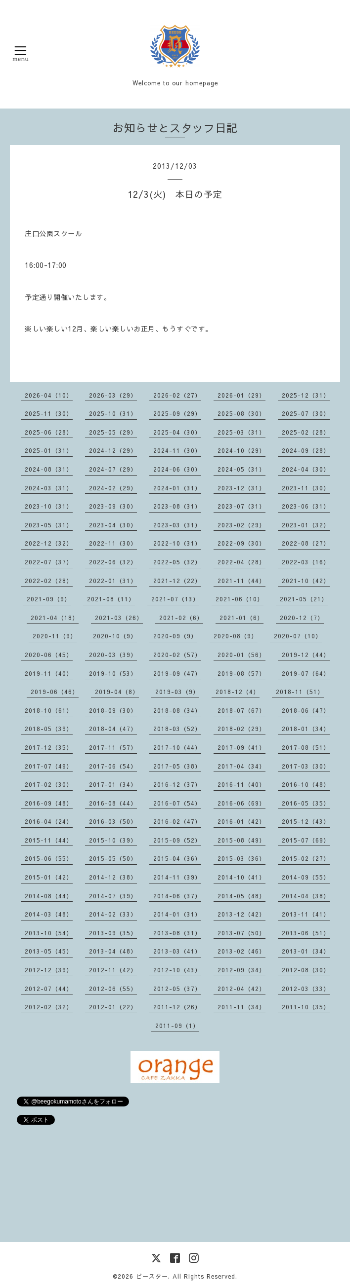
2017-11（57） (113, 747)
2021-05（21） (304, 599)
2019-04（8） (117, 692)
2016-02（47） (177, 821)
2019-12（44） (306, 655)
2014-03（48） (49, 914)
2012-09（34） (241, 970)
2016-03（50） (113, 821)
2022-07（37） (49, 562)
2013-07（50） (241, 933)
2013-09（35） (113, 933)
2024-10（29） (241, 450)
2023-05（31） (49, 525)
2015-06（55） (49, 858)
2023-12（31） (241, 488)
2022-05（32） (177, 562)
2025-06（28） (49, 432)
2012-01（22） (113, 1007)
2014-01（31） (177, 914)
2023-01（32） (306, 525)
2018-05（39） (49, 729)
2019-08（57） (241, 673)
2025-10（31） (113, 413)
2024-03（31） (49, 488)
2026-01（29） (241, 395)
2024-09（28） (306, 450)
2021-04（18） (55, 618)
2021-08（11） (111, 599)
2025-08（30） (241, 413)
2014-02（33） (113, 914)
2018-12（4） (238, 692)
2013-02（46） (241, 951)
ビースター (152, 1276)
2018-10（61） (49, 710)
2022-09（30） (241, 543)
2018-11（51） (300, 692)
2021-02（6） (181, 618)
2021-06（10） (239, 599)
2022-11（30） (113, 543)
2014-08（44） (49, 896)
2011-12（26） (177, 1007)
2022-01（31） (113, 581)
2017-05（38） (177, 766)
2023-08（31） (177, 506)
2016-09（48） (49, 803)
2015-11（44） (49, 840)
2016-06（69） (241, 803)
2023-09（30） (113, 506)
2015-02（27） (306, 858)
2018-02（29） (241, 729)
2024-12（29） (113, 450)
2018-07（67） (241, 710)
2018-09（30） (113, 710)
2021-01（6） (241, 618)
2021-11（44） (241, 581)
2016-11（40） (241, 784)
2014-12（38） (113, 877)
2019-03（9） (177, 692)
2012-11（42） (113, 970)
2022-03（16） (306, 562)
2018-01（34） (306, 729)
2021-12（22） (177, 581)
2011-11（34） (241, 1007)
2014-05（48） (241, 896)
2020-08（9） (236, 636)
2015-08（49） (241, 840)
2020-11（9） (55, 636)
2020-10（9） (115, 636)
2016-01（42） (241, 821)
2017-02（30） (49, 784)
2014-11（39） (177, 877)
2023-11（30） (306, 488)
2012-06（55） (113, 989)
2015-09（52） (177, 840)
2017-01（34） (113, 784)
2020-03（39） (113, 655)
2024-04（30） (306, 469)
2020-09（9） (175, 636)
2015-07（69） (306, 840)
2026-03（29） (113, 395)
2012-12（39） (49, 970)
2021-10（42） (306, 581)
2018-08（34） (177, 710)
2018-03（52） (177, 729)
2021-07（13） (175, 599)
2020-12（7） (302, 618)
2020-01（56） (241, 655)
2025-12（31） (306, 395)
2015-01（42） (49, 877)
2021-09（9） (49, 599)
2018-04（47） (113, 729)
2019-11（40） (49, 673)
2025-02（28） (306, 432)
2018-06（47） (306, 710)
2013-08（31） (177, 933)
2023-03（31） (177, 525)
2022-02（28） (49, 581)
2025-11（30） (49, 413)
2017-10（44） (177, 747)
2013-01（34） (306, 951)
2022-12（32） (49, 543)
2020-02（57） (177, 655)
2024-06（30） (177, 469)
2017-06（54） (113, 766)
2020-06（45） (49, 655)
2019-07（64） (306, 673)
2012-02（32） (49, 1007)
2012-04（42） (241, 989)
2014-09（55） (306, 877)
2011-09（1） (177, 1026)
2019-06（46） (55, 692)
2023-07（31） (241, 506)
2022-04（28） (241, 562)
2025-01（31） (49, 450)
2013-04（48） (113, 951)
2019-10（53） (113, 673)
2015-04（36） (177, 858)
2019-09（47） (177, 673)
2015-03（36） (241, 858)
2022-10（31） (177, 543)
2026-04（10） (49, 395)
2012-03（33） (306, 989)
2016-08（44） (113, 803)
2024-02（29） (113, 488)
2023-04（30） (113, 525)
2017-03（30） (306, 766)
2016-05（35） (306, 803)
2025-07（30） (306, 413)
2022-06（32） (113, 562)
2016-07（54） (177, 803)
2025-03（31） (241, 432)
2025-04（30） (177, 432)
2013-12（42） (241, 914)
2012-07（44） (49, 989)
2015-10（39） (113, 840)
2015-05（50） (113, 858)
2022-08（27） (306, 543)
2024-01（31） (177, 488)
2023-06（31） (306, 506)
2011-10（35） (306, 1007)
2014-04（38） (306, 896)
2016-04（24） (49, 821)
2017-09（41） (241, 747)
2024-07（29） (113, 469)
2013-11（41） (306, 914)
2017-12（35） (49, 747)
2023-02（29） (241, 525)
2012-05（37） (177, 989)
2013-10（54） (49, 933)
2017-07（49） (49, 766)
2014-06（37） (177, 896)
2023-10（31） (49, 506)
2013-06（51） (306, 933)
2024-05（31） (241, 469)
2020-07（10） (298, 636)
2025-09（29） (177, 413)
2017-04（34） (241, 766)
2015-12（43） (306, 821)
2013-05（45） (49, 951)
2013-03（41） (177, 951)
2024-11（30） (177, 450)
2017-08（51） (306, 747)
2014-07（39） (113, 896)
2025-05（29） (113, 432)
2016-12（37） (177, 784)
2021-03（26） (119, 618)
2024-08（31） (49, 469)
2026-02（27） (177, 395)
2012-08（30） (306, 970)
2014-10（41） (241, 877)
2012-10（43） (177, 970)
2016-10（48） (306, 784)
